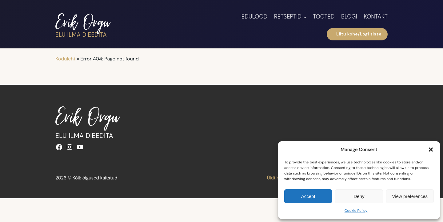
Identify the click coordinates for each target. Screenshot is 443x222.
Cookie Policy (356, 210)
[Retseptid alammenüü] (304, 16)
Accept (308, 196)
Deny (358, 196)
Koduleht (65, 59)
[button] (431, 149)
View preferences (410, 196)
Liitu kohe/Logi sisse (357, 34)
